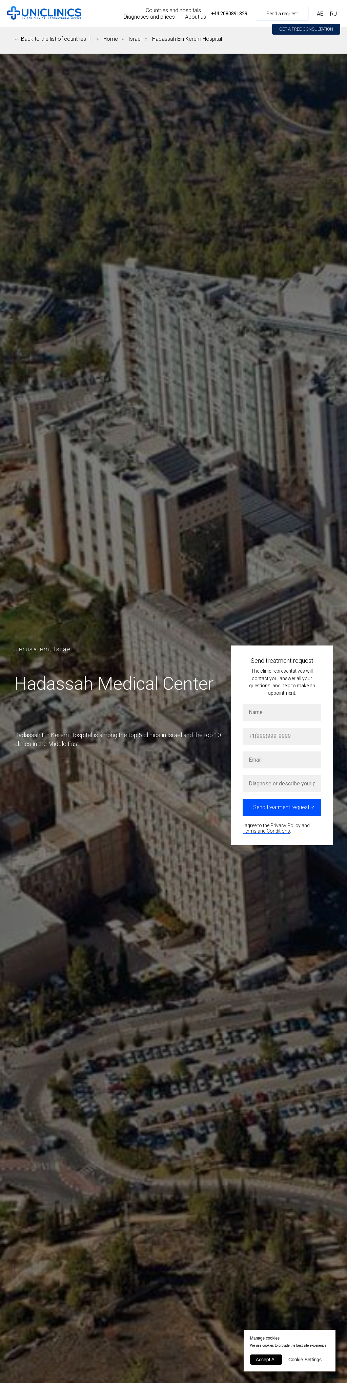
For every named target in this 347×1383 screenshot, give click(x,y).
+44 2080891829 (229, 13)
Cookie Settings (305, 1359)
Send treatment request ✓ (284, 807)
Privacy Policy (285, 825)
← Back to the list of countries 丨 (53, 39)
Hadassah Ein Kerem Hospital (187, 39)
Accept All (266, 1359)
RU (333, 14)
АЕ (320, 14)
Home (110, 39)
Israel (135, 39)
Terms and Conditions (266, 831)
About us (195, 17)
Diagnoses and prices (149, 17)
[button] (306, 29)
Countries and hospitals (173, 10)
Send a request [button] (282, 13)
